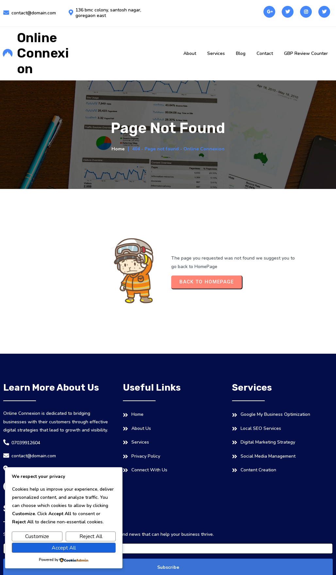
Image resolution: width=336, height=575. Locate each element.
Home (118, 149)
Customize (37, 536)
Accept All (64, 547)
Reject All (90, 536)
